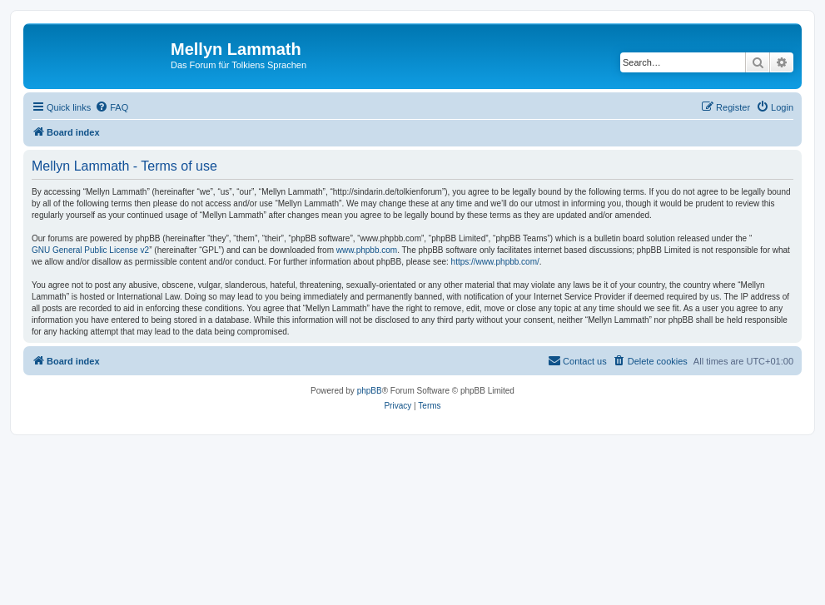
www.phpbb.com (366, 250)
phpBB (369, 390)
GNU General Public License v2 (90, 250)
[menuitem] (111, 107)
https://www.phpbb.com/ (495, 261)
